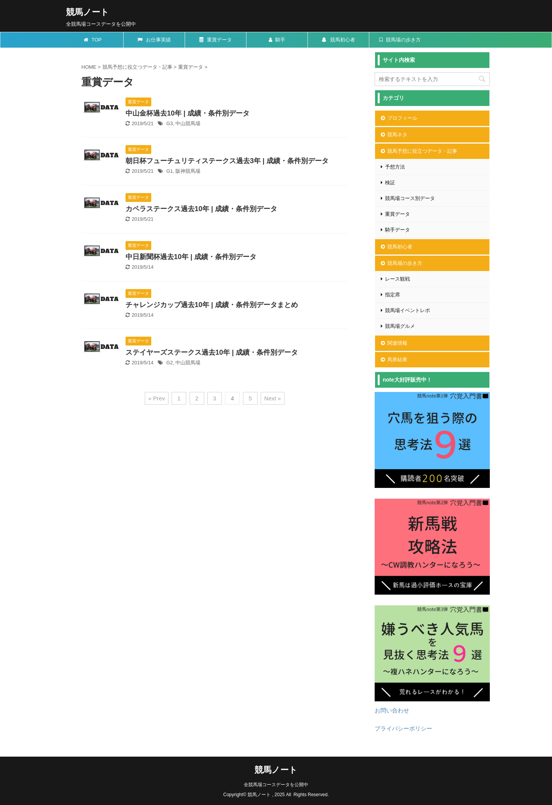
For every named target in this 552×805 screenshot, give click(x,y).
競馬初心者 (338, 40)
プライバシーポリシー (403, 728)
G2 (169, 362)
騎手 (277, 40)
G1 (169, 171)
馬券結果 (397, 359)
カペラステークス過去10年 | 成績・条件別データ (201, 209)
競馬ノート (87, 12)
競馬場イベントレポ (407, 310)
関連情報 (397, 343)
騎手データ (397, 230)
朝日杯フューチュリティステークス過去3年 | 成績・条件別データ (227, 161)
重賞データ (215, 40)
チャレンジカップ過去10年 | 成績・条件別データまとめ (212, 305)
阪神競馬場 (187, 171)
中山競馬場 (187, 123)
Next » (272, 398)
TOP (93, 40)
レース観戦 (397, 279)
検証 (390, 182)
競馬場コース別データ (410, 198)
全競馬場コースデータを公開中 (276, 784)
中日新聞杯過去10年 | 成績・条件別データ (191, 257)
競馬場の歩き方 (400, 40)
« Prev (156, 398)
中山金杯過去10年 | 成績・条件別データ (188, 113)
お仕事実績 (154, 40)
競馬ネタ (397, 134)
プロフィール (402, 118)
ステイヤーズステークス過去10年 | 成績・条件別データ (212, 352)
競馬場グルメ (400, 326)
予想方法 (395, 167)
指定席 (392, 295)
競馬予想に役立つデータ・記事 (422, 151)
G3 (169, 123)
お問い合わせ (392, 710)
